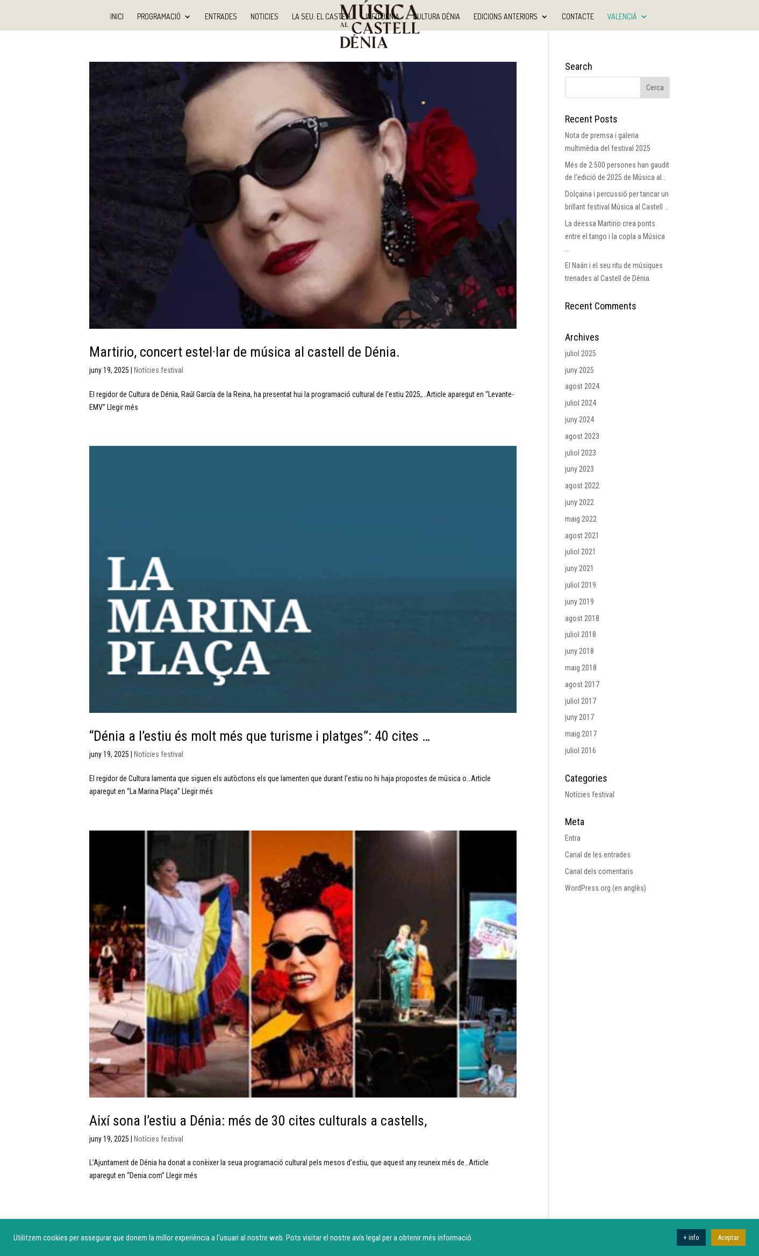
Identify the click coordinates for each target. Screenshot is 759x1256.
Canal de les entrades (598, 854)
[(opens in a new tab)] (303, 195)
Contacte (578, 17)
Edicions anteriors (506, 17)
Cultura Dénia (436, 17)
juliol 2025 (580, 353)
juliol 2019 (580, 585)
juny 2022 (579, 502)
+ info (691, 1237)
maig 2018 (581, 667)
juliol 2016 (580, 750)
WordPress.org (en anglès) (605, 888)
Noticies (264, 17)
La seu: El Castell (322, 17)
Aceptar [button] (728, 1237)
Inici (117, 17)
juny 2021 (579, 568)
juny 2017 (579, 717)
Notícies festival (158, 370)
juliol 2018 (580, 634)
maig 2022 (581, 519)
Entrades (221, 17)
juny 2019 (579, 601)
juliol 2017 (580, 701)
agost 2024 (582, 386)
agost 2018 (582, 618)
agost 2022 (582, 485)
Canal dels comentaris (599, 871)
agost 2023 (582, 436)
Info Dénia (382, 17)
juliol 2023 (580, 453)
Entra (573, 838)
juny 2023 (579, 469)
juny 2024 (579, 419)
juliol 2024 (580, 403)
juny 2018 (579, 651)
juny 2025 (579, 370)
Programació (159, 17)
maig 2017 (581, 734)
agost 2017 (582, 684)
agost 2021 (582, 535)
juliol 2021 (580, 551)
